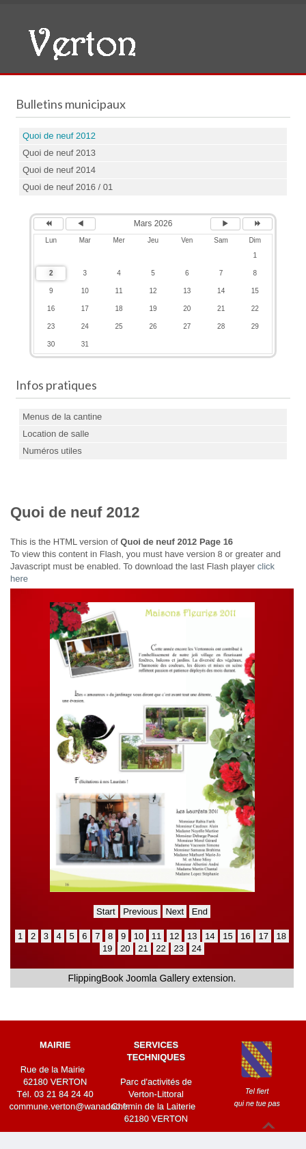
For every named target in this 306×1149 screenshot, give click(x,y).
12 (174, 936)
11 (156, 936)
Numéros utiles (52, 451)
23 (178, 948)
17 (263, 936)
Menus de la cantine (62, 416)
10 (138, 936)
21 (143, 948)
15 (227, 936)
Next (174, 911)
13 (192, 936)
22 (160, 948)
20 (125, 948)
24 (196, 948)
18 (281, 936)
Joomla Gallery (157, 978)
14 (209, 936)
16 (245, 936)
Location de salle (56, 434)
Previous (140, 911)
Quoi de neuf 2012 (59, 136)
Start (105, 911)
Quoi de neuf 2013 (59, 153)
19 (107, 948)
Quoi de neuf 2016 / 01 (68, 187)
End (200, 911)
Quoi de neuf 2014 (59, 170)
